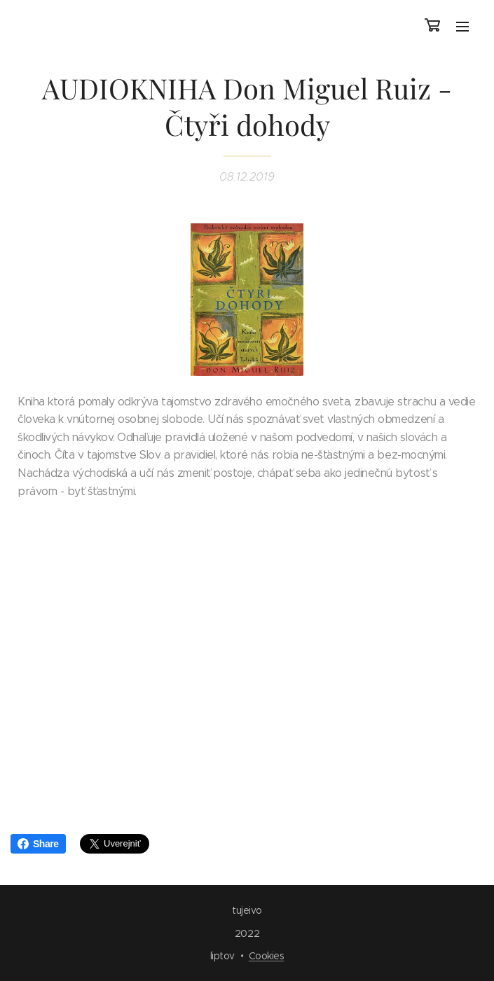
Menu (462, 26)
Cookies (266, 955)
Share (38, 843)
